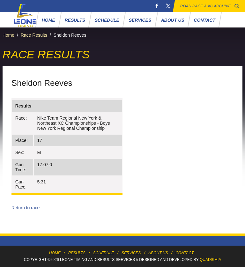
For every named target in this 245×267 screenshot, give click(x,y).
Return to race (25, 207)
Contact (204, 20)
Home (48, 20)
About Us (172, 20)
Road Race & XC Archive (205, 6)
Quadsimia (210, 259)
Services (140, 20)
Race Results (34, 35)
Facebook (156, 6)
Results (74, 20)
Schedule (107, 20)
